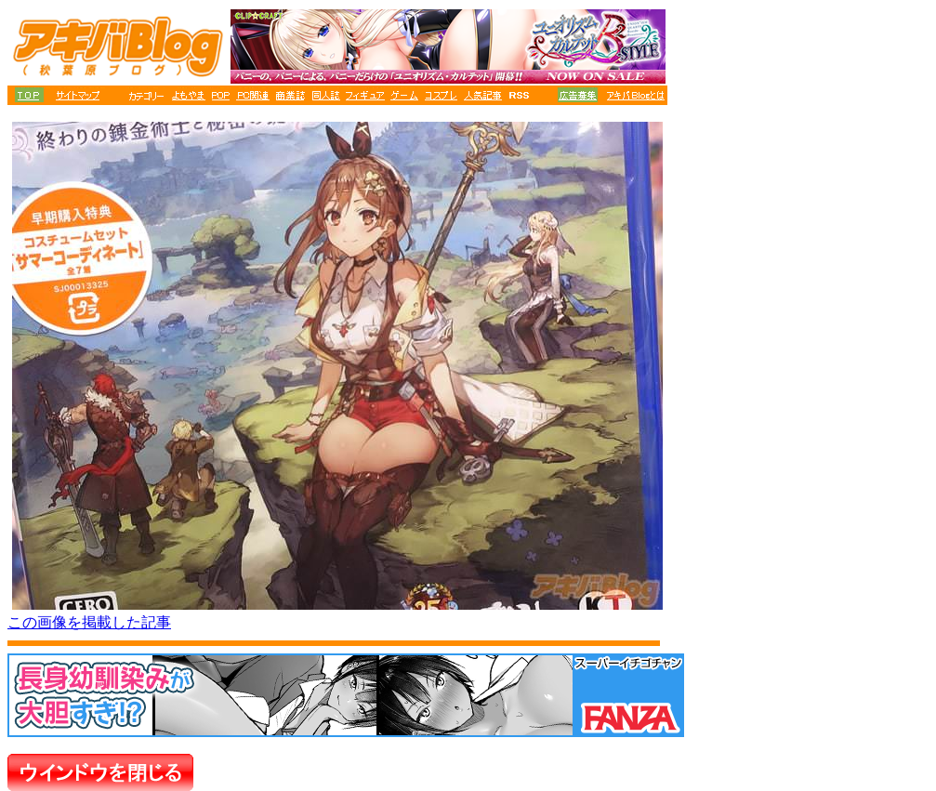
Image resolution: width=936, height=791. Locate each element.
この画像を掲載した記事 (89, 622)
